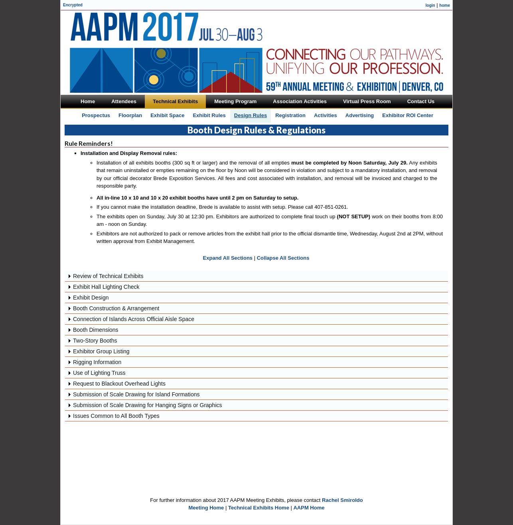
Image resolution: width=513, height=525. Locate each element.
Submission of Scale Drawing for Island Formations (136, 394)
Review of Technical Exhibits (108, 276)
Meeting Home (206, 508)
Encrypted (73, 5)
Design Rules (250, 115)
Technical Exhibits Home (258, 508)
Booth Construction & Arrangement (116, 308)
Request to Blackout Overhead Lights (119, 383)
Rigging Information (97, 362)
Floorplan (130, 115)
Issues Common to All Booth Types (116, 416)
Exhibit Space (167, 115)
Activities (325, 115)
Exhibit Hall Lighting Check (106, 287)
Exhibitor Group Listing (101, 351)
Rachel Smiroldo (342, 500)
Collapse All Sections (283, 258)
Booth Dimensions (95, 330)
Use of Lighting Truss (99, 373)
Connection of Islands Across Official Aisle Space (133, 319)
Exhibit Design (91, 297)
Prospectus (96, 115)
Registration (290, 115)
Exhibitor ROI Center (407, 115)
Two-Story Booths (95, 340)
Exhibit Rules (209, 115)
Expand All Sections (228, 258)
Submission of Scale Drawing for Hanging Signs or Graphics (147, 405)
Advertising (359, 115)
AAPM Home (308, 508)
